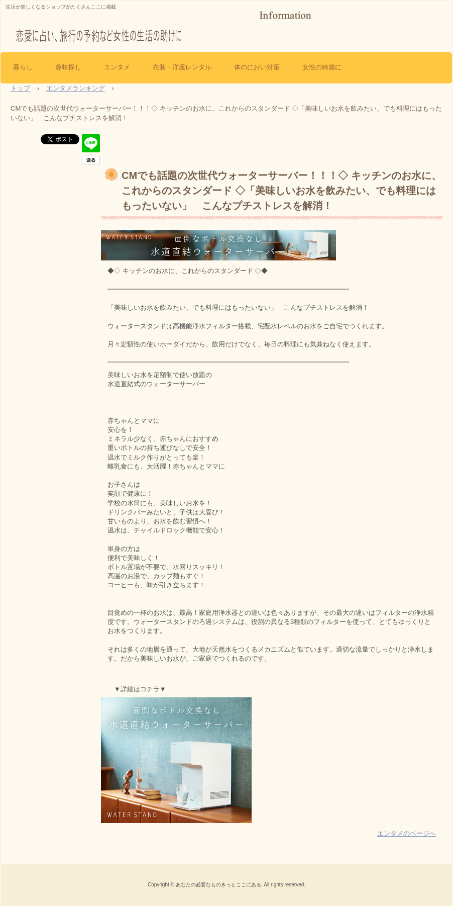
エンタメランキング (75, 88)
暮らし (23, 67)
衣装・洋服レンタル (182, 67)
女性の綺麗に (322, 67)
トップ (20, 88)
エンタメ (117, 67)
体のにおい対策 (257, 67)
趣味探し (68, 67)
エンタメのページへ (406, 833)
